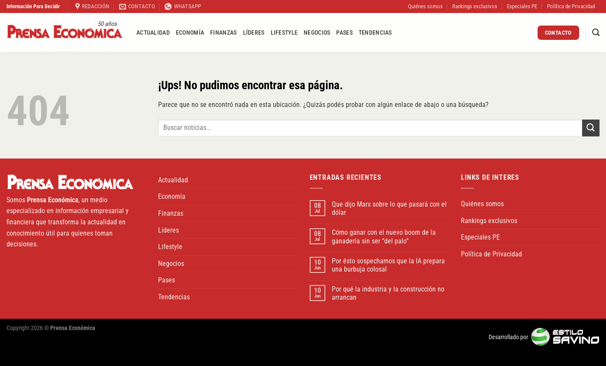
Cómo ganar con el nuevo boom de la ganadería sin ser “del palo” (384, 236)
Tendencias (375, 32)
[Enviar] (591, 128)
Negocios (317, 32)
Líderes (254, 32)
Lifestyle (284, 32)
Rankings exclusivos (474, 6)
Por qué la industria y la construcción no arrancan (388, 293)
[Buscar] (596, 33)
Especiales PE (522, 6)
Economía (190, 32)
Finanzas (223, 32)
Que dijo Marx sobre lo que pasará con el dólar (389, 208)
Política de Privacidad (571, 6)
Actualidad (153, 32)
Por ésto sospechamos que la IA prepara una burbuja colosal (388, 265)
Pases (344, 32)
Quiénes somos (425, 6)
